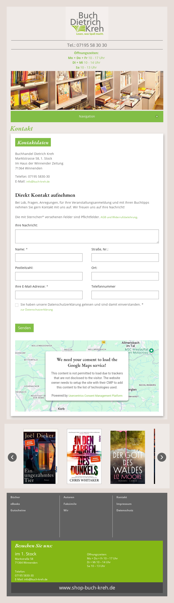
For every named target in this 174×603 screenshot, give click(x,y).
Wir (66, 510)
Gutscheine (18, 510)
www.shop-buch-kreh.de (87, 587)
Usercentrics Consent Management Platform (95, 395)
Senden (24, 327)
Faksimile (70, 504)
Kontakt (121, 497)
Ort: (94, 268)
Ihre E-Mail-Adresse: (31, 286)
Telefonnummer (103, 286)
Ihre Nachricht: (26, 225)
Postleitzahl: (24, 268)
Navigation (118, 116)
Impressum (124, 504)
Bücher (15, 497)
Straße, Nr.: (99, 249)
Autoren (69, 497)
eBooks (15, 504)
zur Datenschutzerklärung (37, 309)
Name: (21, 249)
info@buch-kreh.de (38, 181)
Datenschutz (124, 510)
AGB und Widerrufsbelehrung (118, 217)
